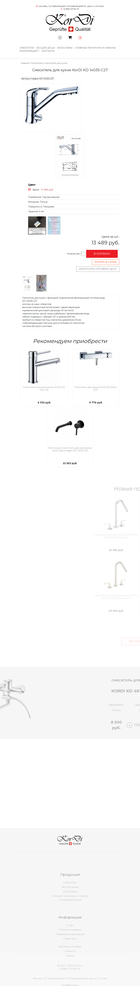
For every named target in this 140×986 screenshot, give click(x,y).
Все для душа (45, 47)
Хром (36, 189)
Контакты (48, 51)
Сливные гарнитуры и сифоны (95, 47)
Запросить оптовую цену (98, 269)
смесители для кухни (56, 63)
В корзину (102, 253)
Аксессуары (65, 47)
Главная (25, 63)
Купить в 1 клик (106, 262)
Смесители (27, 47)
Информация (28, 51)
